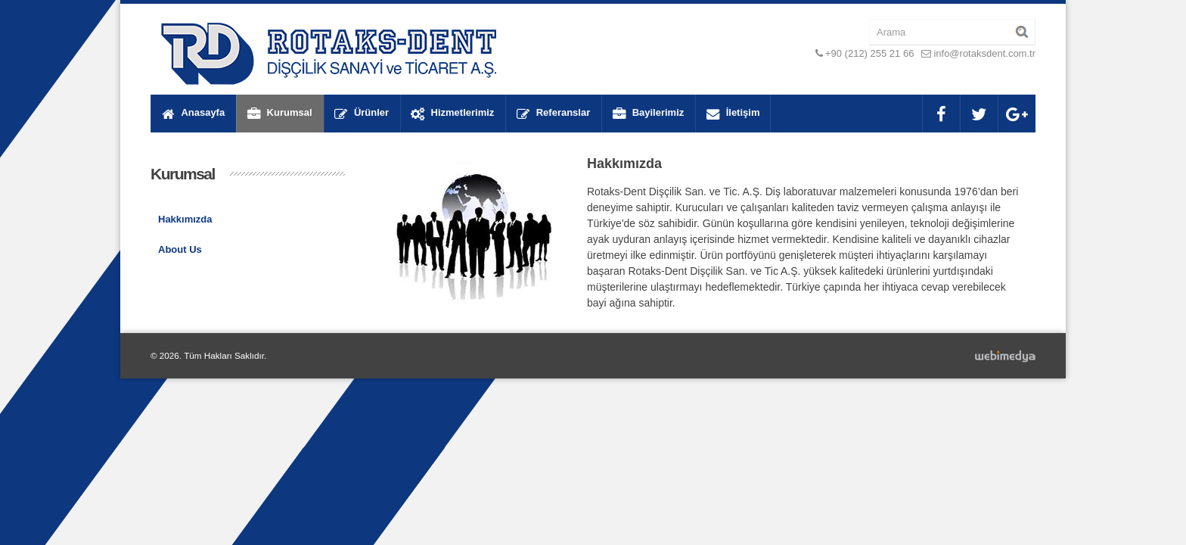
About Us (180, 249)
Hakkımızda (185, 219)
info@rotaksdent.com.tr (984, 53)
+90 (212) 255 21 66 (869, 53)
